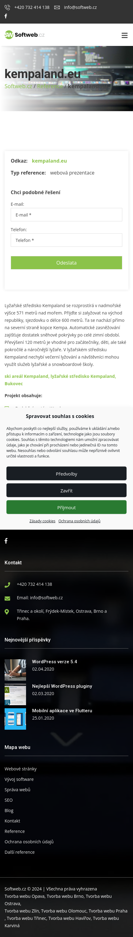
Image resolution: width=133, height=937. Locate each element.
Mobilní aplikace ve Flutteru (62, 710)
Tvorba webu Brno (65, 896)
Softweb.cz (18, 86)
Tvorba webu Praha (108, 911)
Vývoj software (19, 779)
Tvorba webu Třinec (26, 918)
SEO (9, 800)
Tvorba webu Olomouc (63, 911)
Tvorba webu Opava (24, 896)
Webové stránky (20, 769)
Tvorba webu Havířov (69, 918)
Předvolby (66, 473)
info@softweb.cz (75, 7)
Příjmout (66, 507)
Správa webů (17, 789)
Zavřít (66, 490)
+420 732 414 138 (27, 7)
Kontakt (12, 821)
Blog (9, 810)
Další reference (20, 852)
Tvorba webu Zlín (22, 911)
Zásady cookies (42, 521)
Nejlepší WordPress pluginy (62, 686)
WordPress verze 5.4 (54, 661)
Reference (50, 86)
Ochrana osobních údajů (80, 521)
